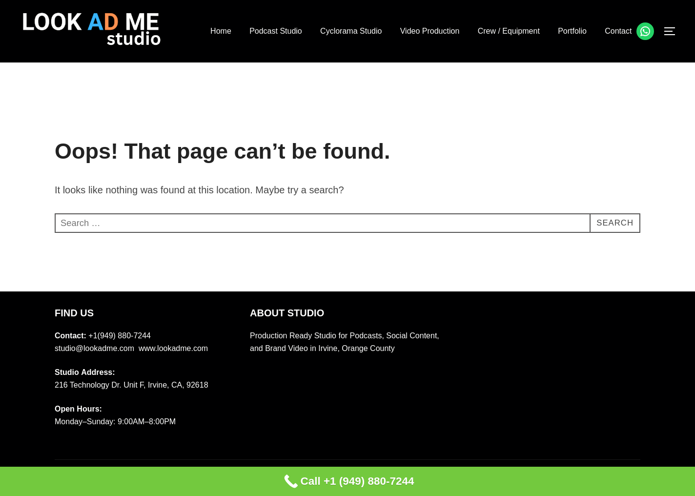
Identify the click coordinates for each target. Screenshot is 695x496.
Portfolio (572, 31)
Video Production (429, 31)
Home (220, 31)
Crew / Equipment (508, 31)
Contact (618, 31)
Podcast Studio (275, 31)
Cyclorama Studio (350, 31)
